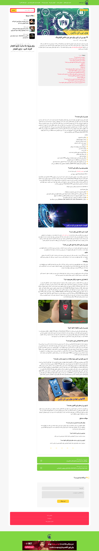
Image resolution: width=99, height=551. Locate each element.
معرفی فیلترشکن (84, 10)
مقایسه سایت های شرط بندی (34, 3)
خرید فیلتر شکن (65, 235)
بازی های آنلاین (23, 2)
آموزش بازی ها (52, 3)
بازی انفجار (81, 3)
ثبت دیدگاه (63, 501)
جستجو (13, 10)
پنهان (81, 55)
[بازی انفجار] (86, 2)
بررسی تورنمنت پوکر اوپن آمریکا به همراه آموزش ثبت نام (20, 22)
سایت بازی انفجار (67, 3)
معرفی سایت (59, 3)
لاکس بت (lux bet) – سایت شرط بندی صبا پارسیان (19, 37)
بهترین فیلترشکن (79, 171)
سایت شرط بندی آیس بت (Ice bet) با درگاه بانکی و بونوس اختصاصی (72, 468)
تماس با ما (49, 515)
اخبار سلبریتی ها (49, 521)
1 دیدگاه (75, 40)
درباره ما (49, 518)
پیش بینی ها (45, 2)
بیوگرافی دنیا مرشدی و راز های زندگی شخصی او (77, 461)
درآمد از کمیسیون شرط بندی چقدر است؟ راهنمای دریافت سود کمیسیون (19, 29)
